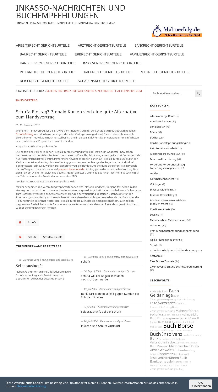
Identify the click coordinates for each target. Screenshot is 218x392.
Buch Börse (178, 325)
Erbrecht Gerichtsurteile (98, 54)
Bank (154, 338)
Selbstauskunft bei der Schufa (101, 311)
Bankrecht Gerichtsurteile (159, 45)
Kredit (184, 365)
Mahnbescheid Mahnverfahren (168, 220)
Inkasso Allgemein (161, 189)
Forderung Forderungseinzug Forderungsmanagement (167, 166)
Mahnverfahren (187, 311)
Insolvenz (166, 354)
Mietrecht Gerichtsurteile (164, 72)
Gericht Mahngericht (162, 178)
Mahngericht (190, 314)
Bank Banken (157, 126)
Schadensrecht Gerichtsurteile (106, 81)
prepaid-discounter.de (71, 169)
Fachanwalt (157, 314)
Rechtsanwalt (181, 354)
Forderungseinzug (188, 342)
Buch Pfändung (173, 314)
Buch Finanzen (159, 346)
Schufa (32, 222)
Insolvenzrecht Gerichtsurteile (112, 63)
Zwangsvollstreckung (162, 369)
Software (155, 256)
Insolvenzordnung (192, 335)
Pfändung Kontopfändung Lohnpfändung (174, 231)
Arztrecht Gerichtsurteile (102, 45)
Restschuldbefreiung (161, 307)
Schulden (175, 365)
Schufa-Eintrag (24, 134)
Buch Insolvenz (166, 334)
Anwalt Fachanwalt (160, 121)
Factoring (189, 299)
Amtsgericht (156, 330)
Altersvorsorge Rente (162, 116)
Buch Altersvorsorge (181, 330)
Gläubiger (156, 184)
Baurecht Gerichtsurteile (43, 54)
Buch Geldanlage (164, 293)
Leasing (154, 214)
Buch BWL (180, 303)
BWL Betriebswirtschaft (163, 148)
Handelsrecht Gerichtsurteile (47, 63)
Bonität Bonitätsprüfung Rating (168, 143)
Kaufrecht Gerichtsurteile (108, 72)
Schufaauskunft (52, 237)
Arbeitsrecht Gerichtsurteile (43, 45)
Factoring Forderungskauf (165, 153)
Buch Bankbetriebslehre (168, 359)
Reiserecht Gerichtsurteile (44, 81)
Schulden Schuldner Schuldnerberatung (173, 250)
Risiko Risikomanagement (165, 239)
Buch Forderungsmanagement (169, 318)
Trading (179, 369)
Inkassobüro (184, 361)
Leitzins (154, 354)
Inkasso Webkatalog (162, 195)
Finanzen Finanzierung (163, 159)
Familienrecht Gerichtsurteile (157, 54)
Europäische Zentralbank (172, 339)
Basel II (194, 318)
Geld (153, 173)
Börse (153, 132)
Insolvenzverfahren (164, 358)
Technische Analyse (160, 365)
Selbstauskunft (29, 265)
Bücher (154, 137)
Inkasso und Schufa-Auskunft (100, 326)
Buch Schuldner (159, 291)
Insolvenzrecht (162, 303)
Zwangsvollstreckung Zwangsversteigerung (176, 266)
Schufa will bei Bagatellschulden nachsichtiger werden (102, 277)
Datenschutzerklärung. (32, 386)
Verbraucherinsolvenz (164, 342)
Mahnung (155, 225)
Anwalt (166, 350)
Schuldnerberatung (183, 350)
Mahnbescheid (180, 346)
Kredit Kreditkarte (160, 209)
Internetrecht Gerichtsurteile (48, 72)
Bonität (153, 322)
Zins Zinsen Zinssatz (162, 261)
